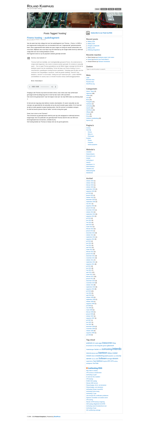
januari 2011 (89, 278)
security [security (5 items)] (118, 356)
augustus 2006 (90, 333)
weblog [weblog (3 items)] (116, 361)
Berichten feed (90, 79)
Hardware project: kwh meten (106, 57)
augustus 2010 (90, 289)
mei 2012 (88, 245)
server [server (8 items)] (88, 358)
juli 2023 (88, 193)
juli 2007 (88, 320)
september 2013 (90, 214)
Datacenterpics (90, 154)
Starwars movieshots (104, 61)
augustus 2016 (90, 206)
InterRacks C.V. (90, 164)
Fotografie (89, 101)
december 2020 (90, 199)
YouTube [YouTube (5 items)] (95, 363)
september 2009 (90, 299)
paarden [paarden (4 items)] (110, 356)
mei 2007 (88, 324)
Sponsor (88, 120)
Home (97, 9)
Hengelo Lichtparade (93, 45)
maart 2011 (89, 274)
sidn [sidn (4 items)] (97, 358)
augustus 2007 (90, 318)
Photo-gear (91, 136)
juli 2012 (88, 241)
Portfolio (103, 9)
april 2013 (89, 224)
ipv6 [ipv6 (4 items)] (97, 353)
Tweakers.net (90, 168)
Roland (37, 39)
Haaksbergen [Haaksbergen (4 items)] (90, 349)
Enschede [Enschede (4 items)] (89, 345)
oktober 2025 (90, 181)
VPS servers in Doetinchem (94, 372)
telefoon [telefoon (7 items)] (100, 361)
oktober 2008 (90, 301)
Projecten (90, 142)
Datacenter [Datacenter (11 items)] (107, 343)
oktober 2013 (90, 212)
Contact (118, 9)
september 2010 (90, 287)
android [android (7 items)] (89, 343)
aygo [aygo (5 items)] (100, 343)
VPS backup (89, 379)
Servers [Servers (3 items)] (94, 358)
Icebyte (88, 158)
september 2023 (90, 189)
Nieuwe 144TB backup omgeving (95, 402)
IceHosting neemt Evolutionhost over (96, 406)
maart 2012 (89, 249)
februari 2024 (90, 185)
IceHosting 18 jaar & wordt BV (94, 389)
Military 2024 (91, 43)
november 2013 (90, 210)
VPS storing (89, 399)
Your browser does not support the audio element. (42, 87)
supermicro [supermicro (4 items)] (89, 361)
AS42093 (88, 152)
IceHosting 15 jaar (91, 408)
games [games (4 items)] (105, 345)
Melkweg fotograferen (94, 50)
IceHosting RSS (95, 368)
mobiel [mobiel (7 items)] (114, 353)
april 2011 (89, 272)
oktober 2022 (90, 197)
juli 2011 (88, 266)
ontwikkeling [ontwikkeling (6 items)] (99, 356)
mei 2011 (88, 270)
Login (87, 77)
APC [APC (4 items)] (93, 343)
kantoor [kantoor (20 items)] (103, 352)
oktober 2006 (90, 330)
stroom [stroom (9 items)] (115, 358)
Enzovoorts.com (90, 156)
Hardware (89, 104)
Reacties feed (90, 81)
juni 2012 (88, 243)
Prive (87, 116)
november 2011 (90, 258)
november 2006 (90, 328)
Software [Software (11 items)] (103, 358)
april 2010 (89, 295)
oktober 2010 (90, 285)
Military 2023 (91, 48)
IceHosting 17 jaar (91, 393)
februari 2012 (90, 251)
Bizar (87, 99)
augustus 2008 (90, 303)
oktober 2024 (90, 183)
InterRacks (89, 110)
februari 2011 (90, 276)
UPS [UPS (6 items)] (108, 361)
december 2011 (90, 256)
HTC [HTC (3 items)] (100, 349)
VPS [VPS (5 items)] (112, 361)
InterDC (88, 108)
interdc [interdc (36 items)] (117, 348)
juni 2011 (88, 268)
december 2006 (90, 326)
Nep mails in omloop (92, 370)
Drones (90, 132)
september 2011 (90, 262)
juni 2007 (88, 322)
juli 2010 (88, 291)
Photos (90, 140)
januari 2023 (89, 195)
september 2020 (90, 201)
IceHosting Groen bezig (92, 391)
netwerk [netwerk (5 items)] (88, 356)
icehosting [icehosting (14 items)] (107, 349)
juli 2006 (88, 335)
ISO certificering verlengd (93, 410)
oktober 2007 (90, 316)
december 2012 (90, 233)
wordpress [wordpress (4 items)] (89, 363)
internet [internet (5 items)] (88, 353)
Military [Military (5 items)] (109, 353)
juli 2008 (88, 305)
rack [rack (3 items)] (115, 356)
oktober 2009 (90, 297)
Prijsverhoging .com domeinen (94, 387)
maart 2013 (89, 226)
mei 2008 (88, 308)
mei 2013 (88, 222)
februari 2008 (90, 312)
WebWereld (89, 173)
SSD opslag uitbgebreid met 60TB (95, 404)
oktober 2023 (90, 187)
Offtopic (88, 112)
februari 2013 (90, 228)
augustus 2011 (90, 264)
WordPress (57, 416)
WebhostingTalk (90, 170)
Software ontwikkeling (92, 118)
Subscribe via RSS (101, 33)
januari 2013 (89, 231)
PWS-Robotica (90, 166)
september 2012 (90, 237)
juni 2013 (88, 220)
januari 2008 (89, 314)
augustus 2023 (90, 191)
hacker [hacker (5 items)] (96, 349)
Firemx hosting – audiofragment (43, 37)
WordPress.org (90, 84)
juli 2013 (88, 218)
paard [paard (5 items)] (106, 356)
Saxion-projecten (92, 144)
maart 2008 (89, 310)
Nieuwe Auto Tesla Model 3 (101, 59)
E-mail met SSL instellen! (93, 377)
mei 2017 (88, 203)
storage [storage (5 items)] (109, 358)
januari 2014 (89, 208)
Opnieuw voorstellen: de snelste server (97, 397)
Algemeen (89, 93)
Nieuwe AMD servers (92, 383)
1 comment (43, 39)
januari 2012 (89, 253)
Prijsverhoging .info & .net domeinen (96, 385)
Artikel (88, 95)
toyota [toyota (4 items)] (105, 361)
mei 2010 (88, 293)
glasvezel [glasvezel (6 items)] (110, 345)
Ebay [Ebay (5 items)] (114, 343)
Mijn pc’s (90, 134)
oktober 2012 (90, 235)
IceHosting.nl (89, 160)
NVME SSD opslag (91, 381)
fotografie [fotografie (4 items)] (99, 345)
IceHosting (89, 106)
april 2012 (89, 247)
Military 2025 (91, 41)
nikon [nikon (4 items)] (93, 356)
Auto (87, 97)
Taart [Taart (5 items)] (94, 361)
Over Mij (111, 9)
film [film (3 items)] (93, 345)
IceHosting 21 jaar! (91, 374)
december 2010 (90, 280)
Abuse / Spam (90, 91)
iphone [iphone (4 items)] (93, 353)
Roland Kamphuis (40, 6)
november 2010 (90, 283)
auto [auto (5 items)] (96, 343)
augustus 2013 (90, 216)
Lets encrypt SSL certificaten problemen (97, 395)
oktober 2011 (90, 260)
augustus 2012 (90, 239)
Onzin (87, 114)
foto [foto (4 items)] (95, 345)
